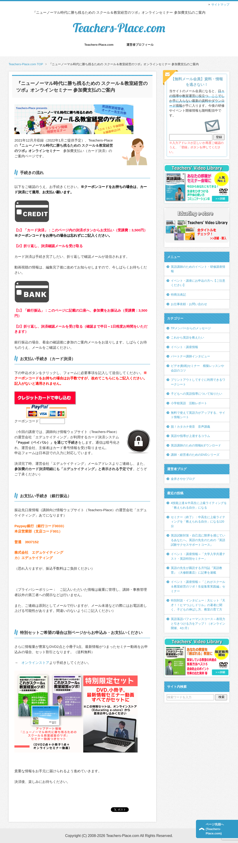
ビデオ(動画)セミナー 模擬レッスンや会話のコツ (197, 368)
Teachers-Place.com (119, 27)
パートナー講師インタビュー (190, 356)
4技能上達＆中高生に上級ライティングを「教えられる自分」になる (199, 505)
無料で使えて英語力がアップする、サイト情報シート (198, 415)
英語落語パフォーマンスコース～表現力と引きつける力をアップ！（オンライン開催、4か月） (198, 623)
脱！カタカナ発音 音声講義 (190, 426)
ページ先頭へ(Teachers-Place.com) (215, 829)
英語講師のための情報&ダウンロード (196, 445)
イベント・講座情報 (184, 347)
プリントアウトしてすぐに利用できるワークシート (198, 382)
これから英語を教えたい (187, 337)
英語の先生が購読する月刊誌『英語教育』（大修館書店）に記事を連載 (196, 570)
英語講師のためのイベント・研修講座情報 (198, 269)
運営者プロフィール (140, 44)
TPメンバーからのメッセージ (191, 328)
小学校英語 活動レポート (189, 403)
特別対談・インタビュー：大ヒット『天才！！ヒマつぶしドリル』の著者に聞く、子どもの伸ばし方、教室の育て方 (198, 605)
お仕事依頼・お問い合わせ (189, 304)
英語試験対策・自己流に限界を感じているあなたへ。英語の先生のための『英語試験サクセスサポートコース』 (198, 540)
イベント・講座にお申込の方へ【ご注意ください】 (198, 283)
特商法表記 (178, 294)
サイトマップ (220, 4)
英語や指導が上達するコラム (190, 436)
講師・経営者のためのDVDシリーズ (195, 454)
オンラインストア (35, 663)
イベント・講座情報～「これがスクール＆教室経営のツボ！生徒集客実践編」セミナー (198, 586)
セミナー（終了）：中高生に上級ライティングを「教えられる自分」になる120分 (198, 521)
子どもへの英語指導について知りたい (196, 393)
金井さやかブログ (183, 479)
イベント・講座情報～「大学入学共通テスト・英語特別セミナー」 (198, 556)
